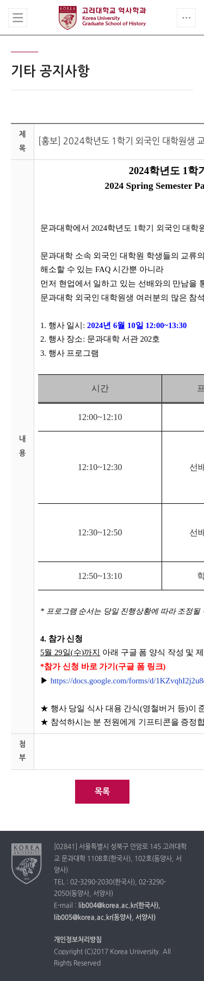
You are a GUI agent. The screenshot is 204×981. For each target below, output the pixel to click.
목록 (102, 792)
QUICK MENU (186, 17)
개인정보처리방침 (78, 940)
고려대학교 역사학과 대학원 (102, 18)
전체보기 (17, 17)
